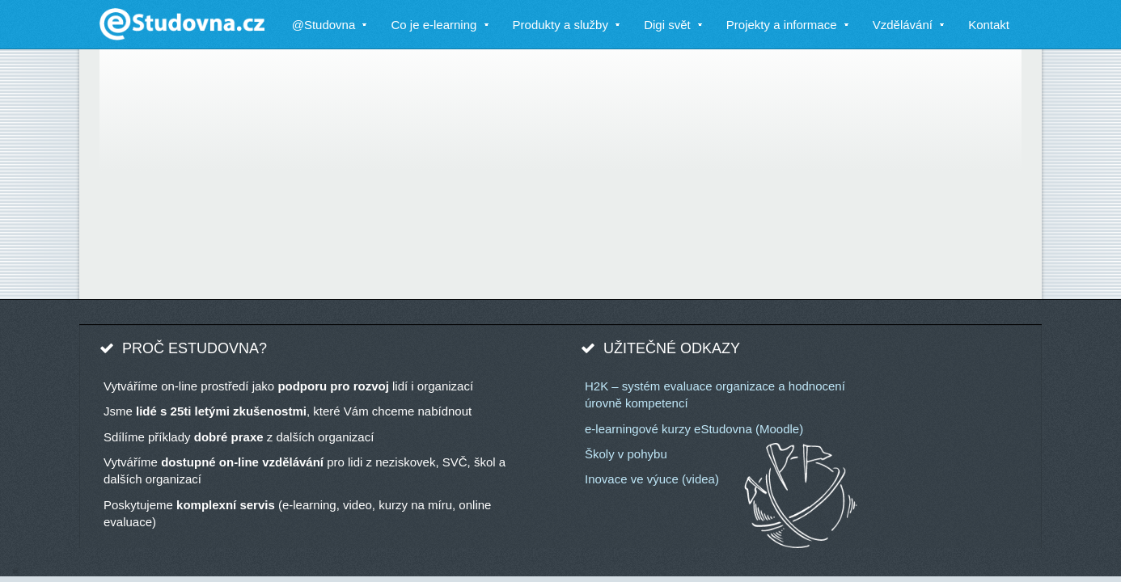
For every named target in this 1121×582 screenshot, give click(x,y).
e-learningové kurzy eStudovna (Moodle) (694, 429)
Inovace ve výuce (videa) (652, 479)
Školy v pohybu (626, 454)
